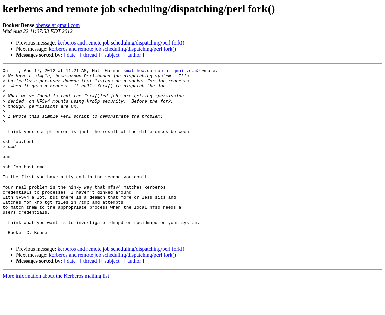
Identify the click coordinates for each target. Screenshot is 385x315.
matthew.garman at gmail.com (161, 71)
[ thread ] (90, 55)
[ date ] (71, 55)
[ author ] (134, 55)
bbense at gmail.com (57, 25)
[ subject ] (112, 55)
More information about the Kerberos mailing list (56, 309)
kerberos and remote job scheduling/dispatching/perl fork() (121, 43)
